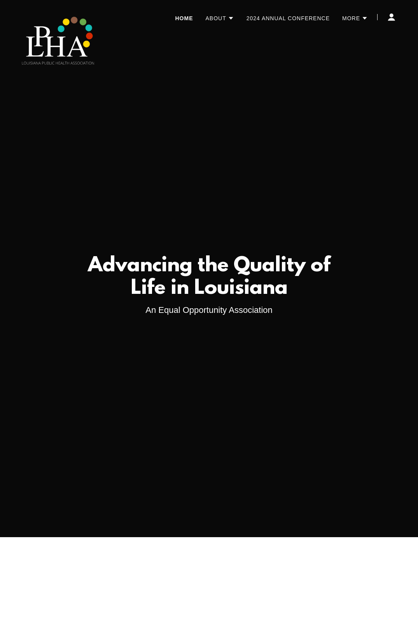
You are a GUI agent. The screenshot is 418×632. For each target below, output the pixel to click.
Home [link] (184, 18)
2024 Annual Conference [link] (288, 18)
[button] (219, 18)
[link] (58, 15)
